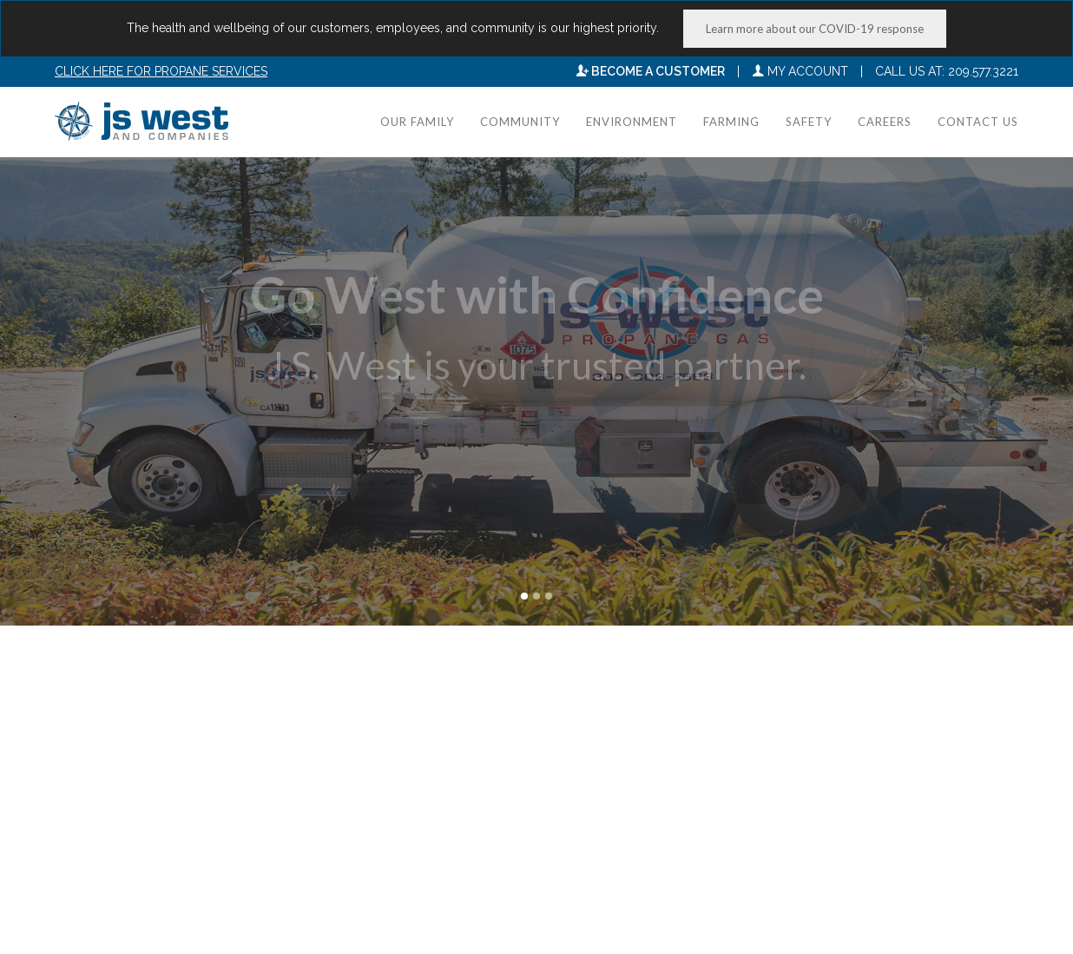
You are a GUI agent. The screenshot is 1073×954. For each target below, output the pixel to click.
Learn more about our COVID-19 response (815, 29)
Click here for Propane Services (161, 71)
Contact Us (978, 122)
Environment (631, 122)
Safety (809, 122)
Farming (731, 122)
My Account (800, 71)
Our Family (417, 122)
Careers (885, 122)
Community (520, 122)
